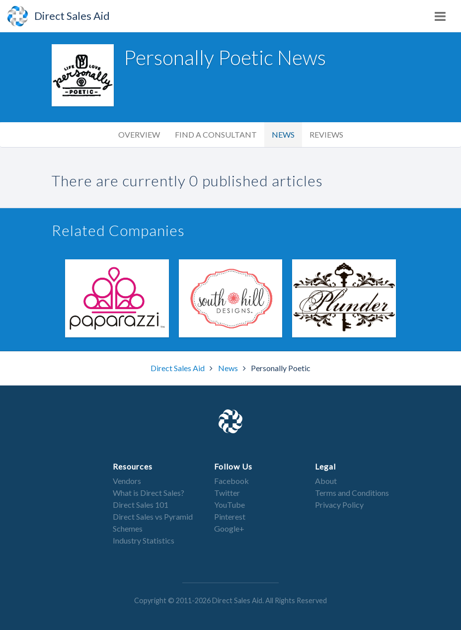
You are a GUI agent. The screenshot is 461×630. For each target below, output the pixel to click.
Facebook (231, 480)
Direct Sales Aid (178, 368)
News (283, 134)
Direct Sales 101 (140, 504)
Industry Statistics (143, 540)
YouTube (229, 504)
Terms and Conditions (352, 492)
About (326, 480)
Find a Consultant (216, 134)
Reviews (326, 134)
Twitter (227, 492)
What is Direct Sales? (148, 492)
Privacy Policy (339, 504)
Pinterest (229, 516)
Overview (139, 134)
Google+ (229, 528)
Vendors (127, 480)
